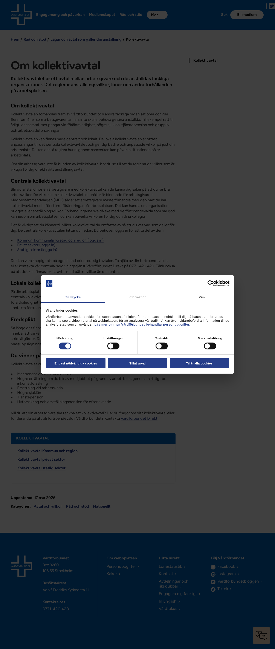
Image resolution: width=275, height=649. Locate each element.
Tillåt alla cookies (199, 363)
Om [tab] (202, 297)
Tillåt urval (138, 363)
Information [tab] (137, 297)
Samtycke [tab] (73, 297)
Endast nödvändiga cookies (75, 363)
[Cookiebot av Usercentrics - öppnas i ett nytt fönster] (210, 283)
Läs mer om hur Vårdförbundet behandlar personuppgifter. (142, 324)
